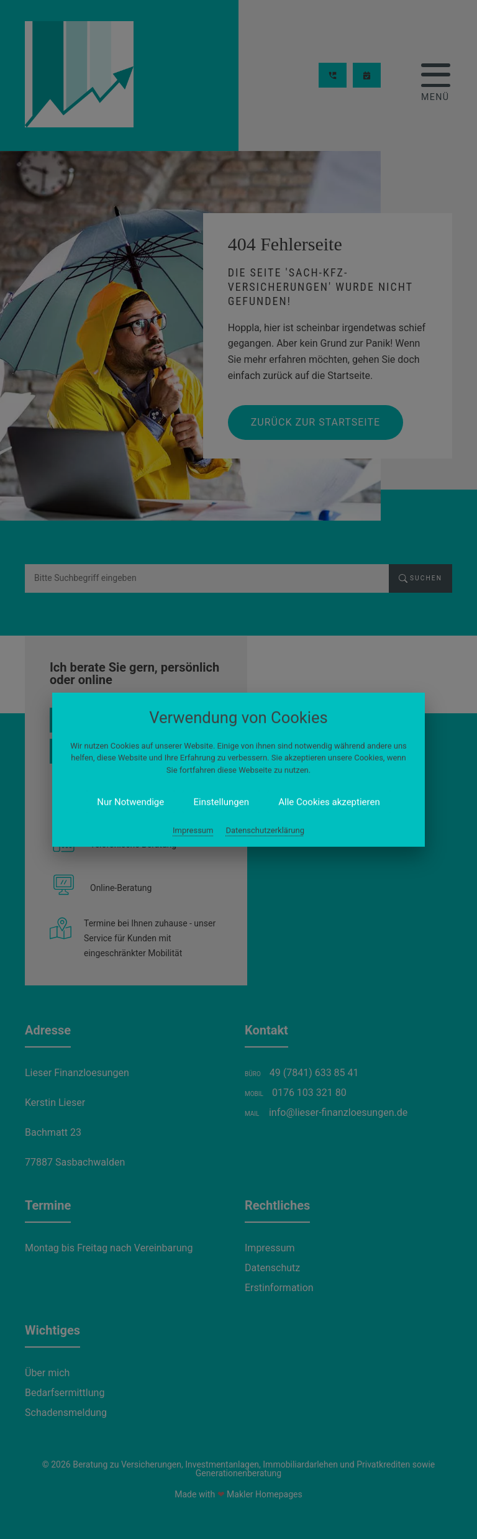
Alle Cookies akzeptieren (291, 788)
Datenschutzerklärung (254, 805)
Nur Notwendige (175, 788)
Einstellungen (228, 788)
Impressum (212, 805)
